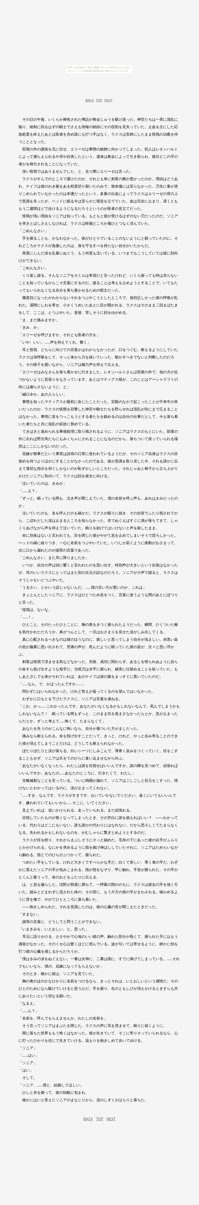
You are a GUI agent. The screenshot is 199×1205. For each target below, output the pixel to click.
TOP (99, 100)
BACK (89, 100)
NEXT (108, 100)
